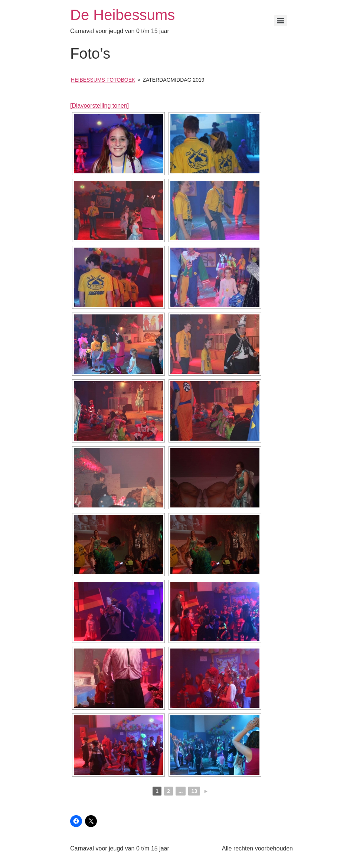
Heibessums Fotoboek (103, 80)
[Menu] (280, 20)
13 (194, 791)
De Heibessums (122, 15)
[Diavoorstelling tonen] (99, 105)
